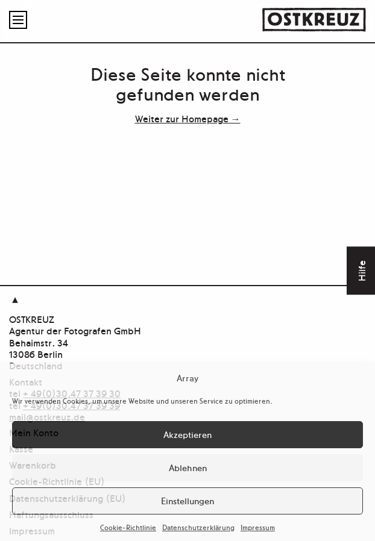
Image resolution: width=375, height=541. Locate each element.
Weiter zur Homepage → (188, 118)
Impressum (258, 527)
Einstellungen (187, 500)
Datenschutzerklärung (198, 527)
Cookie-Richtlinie (128, 527)
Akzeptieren (187, 434)
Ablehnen (188, 467)
